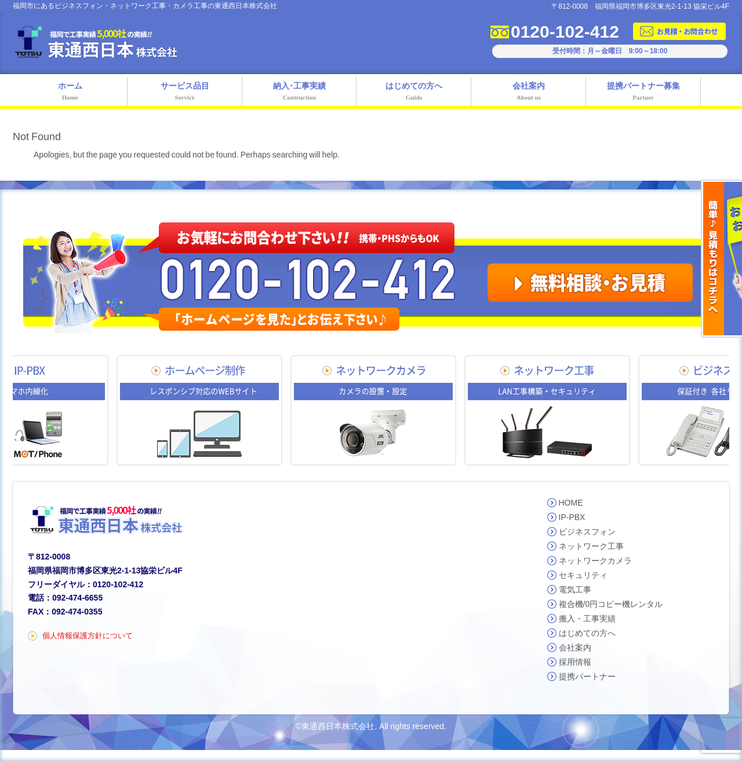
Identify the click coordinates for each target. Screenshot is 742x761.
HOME (571, 502)
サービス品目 (185, 92)
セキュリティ (583, 575)
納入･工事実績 (300, 92)
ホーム (70, 92)
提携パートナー (587, 676)
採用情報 (575, 662)
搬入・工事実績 (587, 618)
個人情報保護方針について (87, 635)
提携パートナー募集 (643, 92)
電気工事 (575, 589)
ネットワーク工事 (591, 546)
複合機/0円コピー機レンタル (611, 604)
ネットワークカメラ (595, 560)
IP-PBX (572, 517)
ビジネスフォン (587, 531)
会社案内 (528, 92)
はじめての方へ (414, 92)
